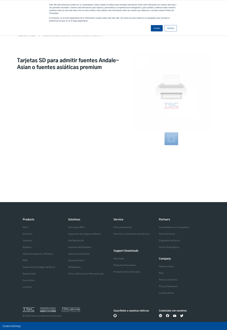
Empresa (27, 247)
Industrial (27, 241)
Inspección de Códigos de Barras (39, 267)
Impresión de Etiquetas (79, 247)
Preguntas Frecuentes (125, 265)
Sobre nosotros (166, 266)
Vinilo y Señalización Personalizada (86, 274)
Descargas (119, 259)
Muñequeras (74, 267)
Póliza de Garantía (123, 227)
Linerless (27, 287)
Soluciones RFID (76, 227)
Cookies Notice (166, 293)
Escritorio (27, 234)
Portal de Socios (167, 234)
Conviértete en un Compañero (174, 227)
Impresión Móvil (76, 260)
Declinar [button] (170, 28)
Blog (161, 273)
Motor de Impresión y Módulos (38, 254)
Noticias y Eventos (168, 280)
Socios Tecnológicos (169, 247)
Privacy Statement (168, 286)
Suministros (29, 280)
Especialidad (29, 274)
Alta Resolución (76, 241)
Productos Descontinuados (127, 272)
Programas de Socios (169, 241)
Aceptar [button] (157, 28)
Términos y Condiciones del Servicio (132, 234)
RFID (25, 260)
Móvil (25, 227)
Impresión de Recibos (79, 254)
